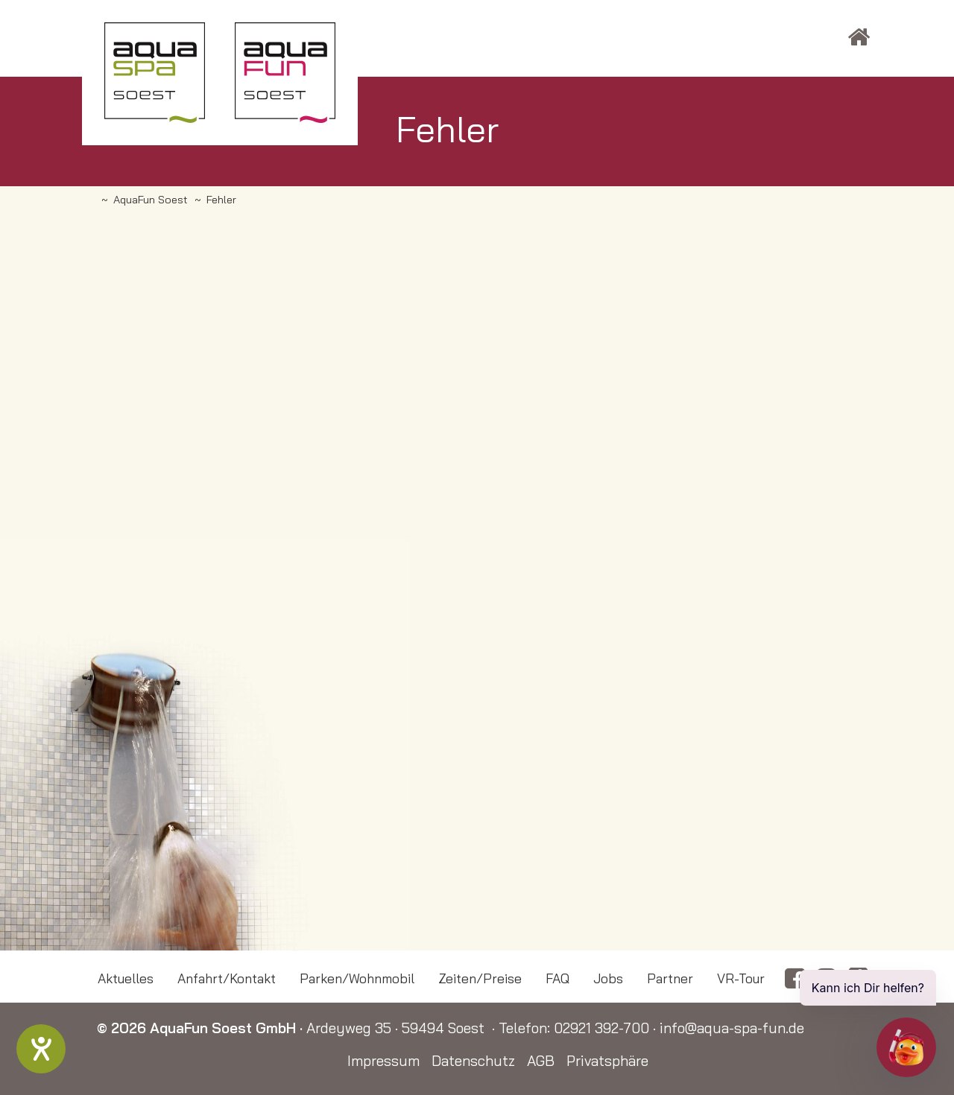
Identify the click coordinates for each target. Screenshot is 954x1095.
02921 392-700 (601, 1028)
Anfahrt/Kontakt (226, 978)
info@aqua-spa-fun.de (732, 1028)
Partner (670, 978)
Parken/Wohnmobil (357, 978)
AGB (541, 1061)
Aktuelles (126, 978)
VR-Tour (741, 978)
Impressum (383, 1061)
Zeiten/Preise (480, 978)
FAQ (557, 978)
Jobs (608, 978)
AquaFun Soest (150, 199)
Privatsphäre (607, 1061)
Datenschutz (473, 1061)
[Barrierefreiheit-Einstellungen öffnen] (41, 1048)
